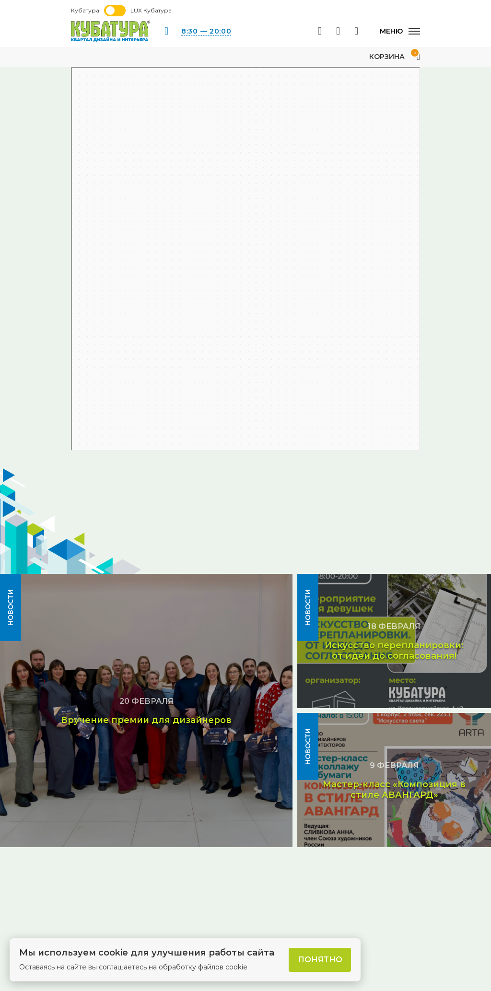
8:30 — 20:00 (206, 31)
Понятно (320, 959)
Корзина (394, 56)
